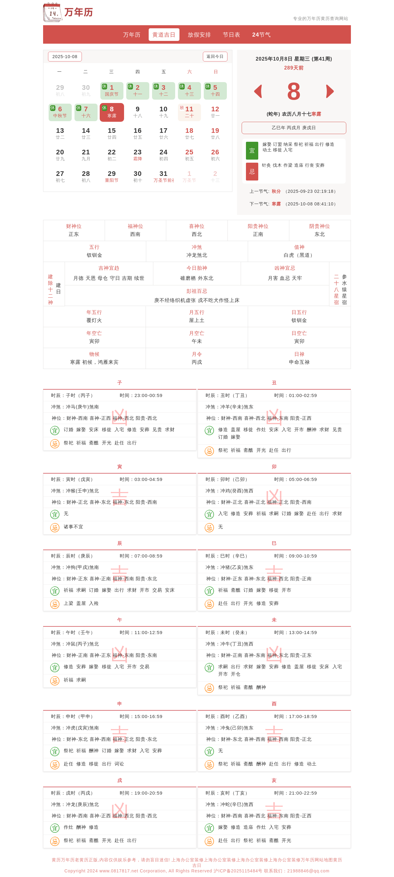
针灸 (266, 165)
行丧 (309, 165)
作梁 (288, 165)
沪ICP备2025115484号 (238, 870)
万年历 (132, 34)
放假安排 (199, 34)
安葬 (320, 165)
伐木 (277, 165)
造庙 (299, 165)
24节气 (261, 34)
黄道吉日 (164, 34)
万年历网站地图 (317, 859)
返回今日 (215, 56)
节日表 (231, 34)
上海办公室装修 (187, 859)
